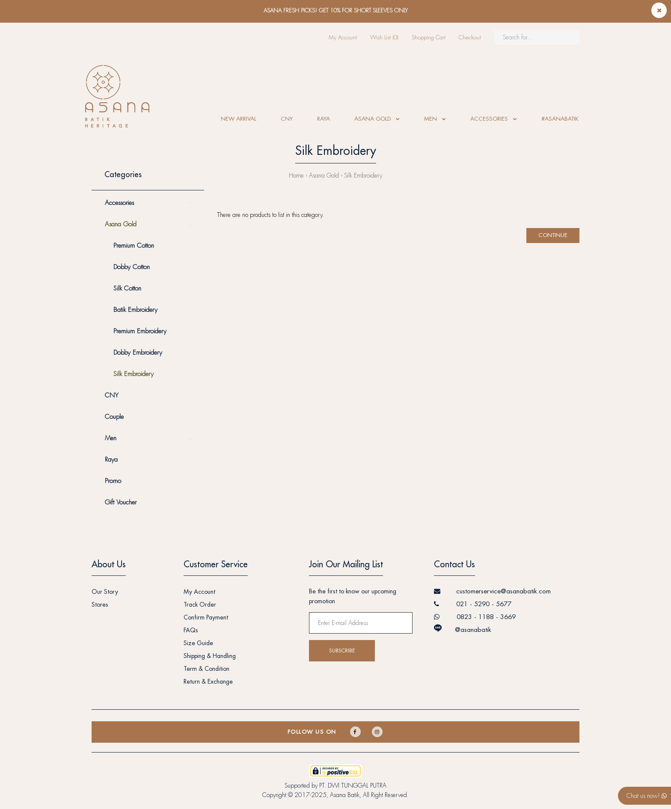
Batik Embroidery (135, 310)
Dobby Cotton (131, 267)
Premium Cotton (133, 246)
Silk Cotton (127, 288)
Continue (552, 235)
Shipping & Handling (210, 656)
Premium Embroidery (139, 331)
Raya (111, 459)
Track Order (200, 604)
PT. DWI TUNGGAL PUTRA (352, 785)
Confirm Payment (206, 617)
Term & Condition (206, 669)
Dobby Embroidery (137, 353)
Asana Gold (324, 175)
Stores (100, 604)
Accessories (119, 203)
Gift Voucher (121, 502)
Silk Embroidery (363, 175)
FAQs (191, 630)
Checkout (470, 37)
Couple (114, 417)
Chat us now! (646, 796)
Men (110, 438)
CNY (112, 395)
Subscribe (342, 650)
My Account (343, 37)
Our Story (105, 592)
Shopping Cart (428, 37)
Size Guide (198, 643)
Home (296, 175)
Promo (113, 481)
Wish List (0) (384, 37)
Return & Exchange (208, 682)
